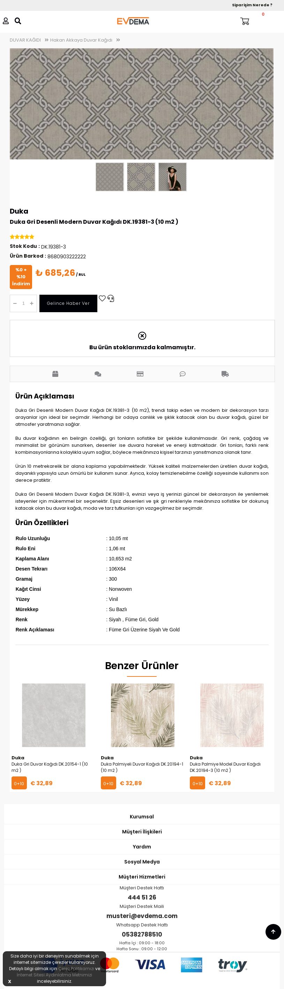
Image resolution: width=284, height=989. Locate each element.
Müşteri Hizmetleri (142, 876)
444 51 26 (142, 897)
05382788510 (142, 934)
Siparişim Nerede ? (252, 5)
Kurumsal (142, 816)
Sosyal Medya (142, 861)
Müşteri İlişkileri (142, 831)
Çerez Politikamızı (76, 969)
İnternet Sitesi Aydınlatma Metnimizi (54, 975)
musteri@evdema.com (142, 916)
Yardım (142, 846)
